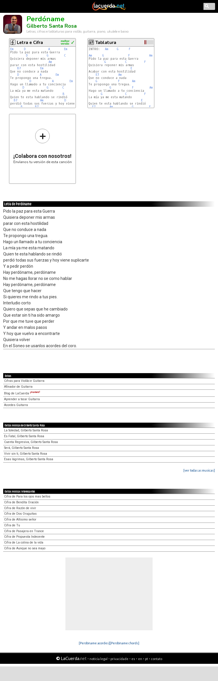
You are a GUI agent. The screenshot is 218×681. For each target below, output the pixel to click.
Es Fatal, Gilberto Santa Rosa (24, 436)
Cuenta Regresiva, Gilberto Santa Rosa (31, 442)
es (133, 659)
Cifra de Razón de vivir (20, 508)
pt (146, 659)
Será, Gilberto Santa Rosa (21, 448)
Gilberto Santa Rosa (51, 25)
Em (11, 49)
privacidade (119, 659)
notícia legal (99, 659)
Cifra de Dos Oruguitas (20, 514)
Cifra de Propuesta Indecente (24, 537)
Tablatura (105, 42)
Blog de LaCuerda (22, 393)
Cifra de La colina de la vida (23, 542)
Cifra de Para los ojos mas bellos (27, 496)
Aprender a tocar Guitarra (22, 399)
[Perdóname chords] (124, 643)
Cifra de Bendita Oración (21, 502)
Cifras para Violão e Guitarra (24, 381)
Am (50, 62)
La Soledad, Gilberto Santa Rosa (26, 430)
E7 (97, 75)
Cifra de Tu (12, 525)
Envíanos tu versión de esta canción (42, 146)
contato (156, 659)
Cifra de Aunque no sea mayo (24, 548)
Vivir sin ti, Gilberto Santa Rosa (25, 454)
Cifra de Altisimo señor (20, 519)
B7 (19, 68)
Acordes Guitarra (16, 405)
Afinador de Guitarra (18, 387)
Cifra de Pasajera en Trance (24, 531)
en (140, 659)
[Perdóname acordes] (94, 643)
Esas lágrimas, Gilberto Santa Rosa (28, 459)
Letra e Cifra (30, 42)
